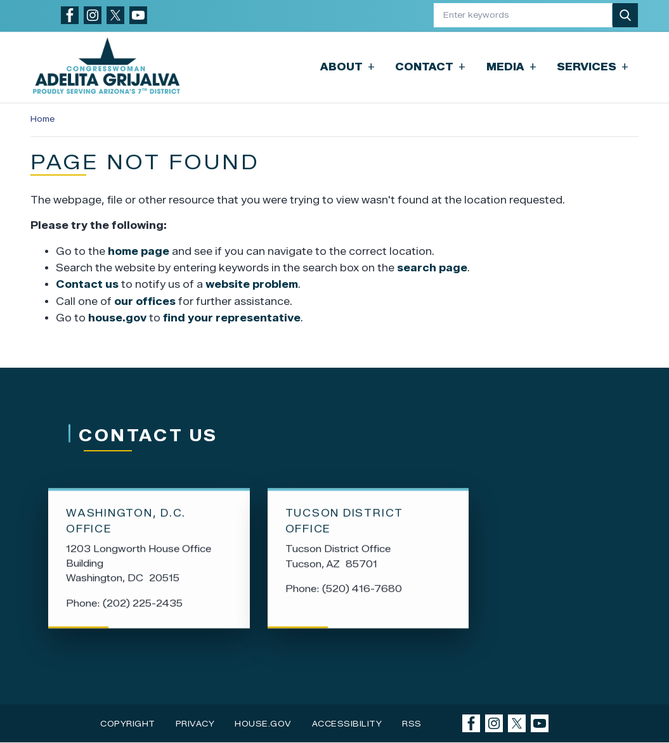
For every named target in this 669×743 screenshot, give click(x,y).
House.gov (263, 723)
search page (432, 268)
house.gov (117, 318)
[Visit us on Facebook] (70, 15)
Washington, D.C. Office (126, 523)
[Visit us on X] (115, 15)
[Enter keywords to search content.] (523, 14)
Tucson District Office (344, 523)
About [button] (347, 67)
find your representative (232, 318)
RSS (412, 723)
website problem (251, 284)
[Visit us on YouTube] (138, 15)
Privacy (195, 723)
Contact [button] (430, 67)
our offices (145, 301)
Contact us (87, 284)
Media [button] (511, 67)
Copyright (127, 723)
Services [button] (592, 67)
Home (42, 119)
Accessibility (347, 723)
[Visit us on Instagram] (92, 15)
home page (138, 251)
